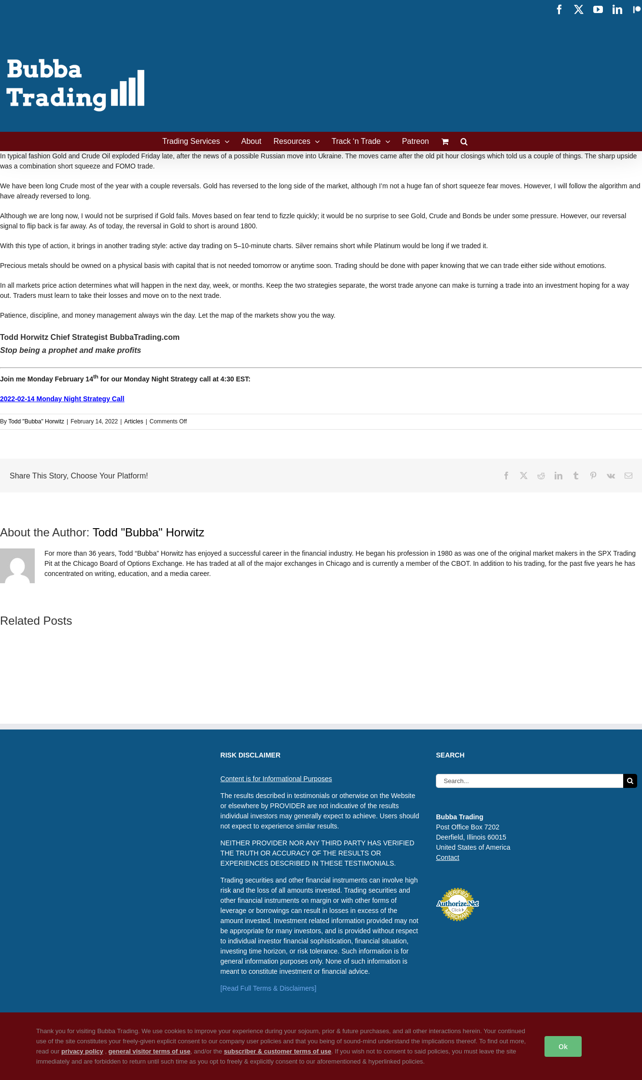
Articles (133, 421)
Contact (447, 857)
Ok (563, 1046)
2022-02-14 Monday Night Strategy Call (62, 399)
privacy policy (82, 1051)
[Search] (630, 781)
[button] (464, 141)
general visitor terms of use (150, 1051)
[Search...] (529, 781)
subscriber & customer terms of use (278, 1051)
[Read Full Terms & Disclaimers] (269, 988)
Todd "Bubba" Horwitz (36, 421)
